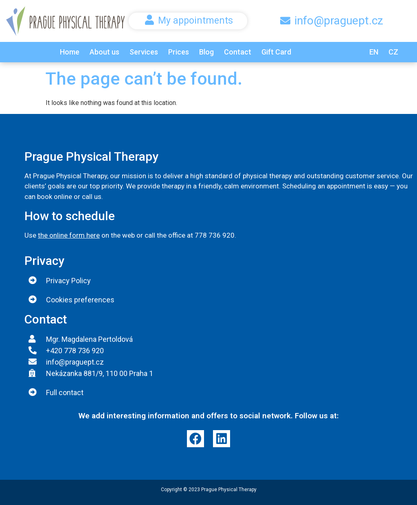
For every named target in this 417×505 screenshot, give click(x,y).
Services (143, 52)
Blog (206, 52)
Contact (237, 52)
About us (104, 52)
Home (69, 52)
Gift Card (276, 52)
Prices (178, 52)
